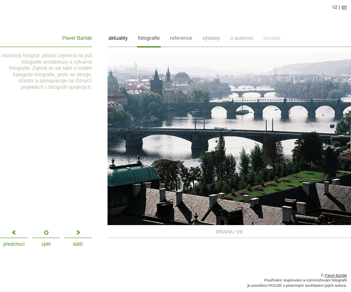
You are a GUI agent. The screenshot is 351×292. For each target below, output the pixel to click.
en (344, 7)
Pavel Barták (77, 38)
